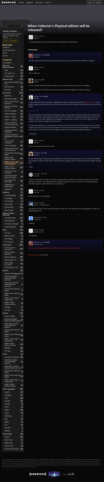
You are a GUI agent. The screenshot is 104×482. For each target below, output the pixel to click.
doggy (35, 80)
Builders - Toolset (14, 117)
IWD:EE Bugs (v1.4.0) (14, 267)
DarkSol (36, 36)
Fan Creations (14, 242)
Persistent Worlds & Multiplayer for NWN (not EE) (14, 136)
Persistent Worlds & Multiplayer (14, 131)
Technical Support (14, 146)
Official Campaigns (14, 111)
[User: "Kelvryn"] (31, 204)
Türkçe (14, 413)
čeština (14, 410)
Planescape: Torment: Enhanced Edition (14, 149)
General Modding (14, 195)
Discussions (39, 2)
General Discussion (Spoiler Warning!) (14, 176)
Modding (14, 307)
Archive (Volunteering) (14, 449)
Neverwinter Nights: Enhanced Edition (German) (14, 278)
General (14, 437)
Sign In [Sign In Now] (6, 41)
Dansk (14, 407)
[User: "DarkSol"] (31, 37)
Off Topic (14, 310)
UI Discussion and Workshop (14, 172)
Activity (21, 2)
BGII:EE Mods (14, 207)
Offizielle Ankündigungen (14, 274)
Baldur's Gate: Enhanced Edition (14, 158)
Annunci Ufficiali (14, 316)
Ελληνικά (14, 431)
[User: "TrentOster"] (31, 154)
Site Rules (14, 90)
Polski (14, 398)
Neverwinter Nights (14, 99)
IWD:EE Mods (14, 210)
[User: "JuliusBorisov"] (31, 56)
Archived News (14, 76)
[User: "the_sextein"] (31, 175)
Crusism (36, 230)
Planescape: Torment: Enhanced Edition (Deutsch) (14, 284)
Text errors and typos (14, 224)
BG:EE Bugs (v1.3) (14, 260)
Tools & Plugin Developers (14, 142)
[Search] (22, 26)
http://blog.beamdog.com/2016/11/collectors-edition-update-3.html (57, 248)
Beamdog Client (14, 221)
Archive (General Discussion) (14, 248)
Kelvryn (36, 203)
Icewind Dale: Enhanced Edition (14, 154)
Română (14, 428)
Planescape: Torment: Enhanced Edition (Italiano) (14, 325)
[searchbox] (13, 26)
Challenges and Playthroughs (14, 185)
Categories (29, 2)
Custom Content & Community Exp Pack (14, 123)
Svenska (14, 404)
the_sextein (37, 174)
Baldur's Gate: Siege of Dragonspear (14, 163)
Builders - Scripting (14, 120)
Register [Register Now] (14, 41)
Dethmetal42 (37, 217)
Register (98, 2)
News (14, 70)
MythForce (14, 96)
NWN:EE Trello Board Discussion (14, 102)
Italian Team (14, 443)
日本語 (14, 422)
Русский (14, 401)
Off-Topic (14, 233)
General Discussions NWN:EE (14, 107)
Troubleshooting (14, 218)
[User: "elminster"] (31, 97)
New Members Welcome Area (14, 83)
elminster (36, 96)
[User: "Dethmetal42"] (31, 218)
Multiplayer (14, 189)
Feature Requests (14, 227)
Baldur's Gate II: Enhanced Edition (14, 167)
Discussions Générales (14, 357)
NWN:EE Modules (14, 114)
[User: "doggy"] (31, 81)
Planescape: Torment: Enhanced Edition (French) (14, 367)
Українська (14, 416)
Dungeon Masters (14, 127)
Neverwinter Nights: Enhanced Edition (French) (14, 361)
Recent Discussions (9, 50)
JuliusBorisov (37, 55)
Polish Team (14, 440)
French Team (14, 446)
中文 (14, 425)
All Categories (7, 63)
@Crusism (32, 248)
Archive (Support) (14, 257)
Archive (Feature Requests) (14, 253)
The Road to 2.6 (14, 73)
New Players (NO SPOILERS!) (14, 181)
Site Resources (14, 87)
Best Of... (48, 2)
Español (14, 392)
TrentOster (37, 153)
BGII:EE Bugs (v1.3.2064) (14, 264)
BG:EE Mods (14, 204)
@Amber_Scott (88, 102)
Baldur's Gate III (14, 236)
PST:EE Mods (14, 201)
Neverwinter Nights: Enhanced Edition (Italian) (14, 320)
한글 (14, 419)
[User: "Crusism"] (31, 231)
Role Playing (14, 239)
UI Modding (14, 198)
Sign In (90, 2)
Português (14, 395)
